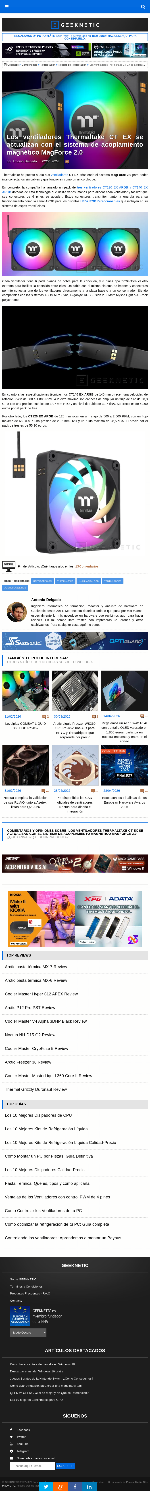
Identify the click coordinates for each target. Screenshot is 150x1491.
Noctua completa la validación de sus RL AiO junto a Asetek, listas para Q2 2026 (26, 802)
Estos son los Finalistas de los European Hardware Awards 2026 (124, 802)
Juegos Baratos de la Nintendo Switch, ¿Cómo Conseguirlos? (51, 1378)
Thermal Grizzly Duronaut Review (36, 1089)
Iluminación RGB (89, 581)
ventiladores (60, 175)
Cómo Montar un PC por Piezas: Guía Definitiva (49, 1156)
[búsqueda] (143, 6)
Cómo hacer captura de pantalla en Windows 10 (42, 1364)
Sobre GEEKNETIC (23, 1279)
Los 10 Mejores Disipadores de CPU (38, 1115)
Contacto (16, 1300)
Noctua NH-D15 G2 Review (30, 1035)
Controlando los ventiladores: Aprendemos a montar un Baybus (63, 1238)
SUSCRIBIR (65, 1466)
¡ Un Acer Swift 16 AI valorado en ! (75, 37)
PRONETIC (8, 1485)
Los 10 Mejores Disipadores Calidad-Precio (45, 1170)
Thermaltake (65, 581)
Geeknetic (13, 64)
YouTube (19, 1444)
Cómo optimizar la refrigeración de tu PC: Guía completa (57, 1224)
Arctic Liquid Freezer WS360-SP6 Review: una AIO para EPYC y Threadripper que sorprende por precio (75, 730)
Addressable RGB (15, 587)
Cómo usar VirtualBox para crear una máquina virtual (46, 1385)
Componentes (29, 64)
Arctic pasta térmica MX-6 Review (36, 980)
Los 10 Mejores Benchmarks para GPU (36, 1399)
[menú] (6, 6)
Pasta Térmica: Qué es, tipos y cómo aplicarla (47, 1183)
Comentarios (89, 566)
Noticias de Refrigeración (72, 64)
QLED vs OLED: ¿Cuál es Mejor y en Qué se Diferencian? (49, 1393)
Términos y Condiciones (26, 1286)
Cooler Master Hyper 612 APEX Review (41, 994)
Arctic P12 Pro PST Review (30, 1007)
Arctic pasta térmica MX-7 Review (36, 967)
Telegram (19, 1451)
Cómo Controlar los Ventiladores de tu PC (43, 1210)
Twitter (18, 1437)
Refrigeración (47, 64)
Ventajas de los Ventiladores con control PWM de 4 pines (57, 1197)
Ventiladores (112, 581)
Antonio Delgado (24, 161)
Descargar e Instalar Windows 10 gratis (36, 1371)
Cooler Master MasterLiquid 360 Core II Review (48, 1076)
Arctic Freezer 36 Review (28, 1062)
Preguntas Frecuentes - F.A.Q (30, 1293)
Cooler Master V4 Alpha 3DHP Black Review (46, 1021)
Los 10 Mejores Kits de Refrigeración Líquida (46, 1129)
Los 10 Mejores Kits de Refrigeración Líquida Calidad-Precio (60, 1142)
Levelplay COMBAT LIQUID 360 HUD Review (25, 726)
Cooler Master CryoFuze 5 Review (36, 1048)
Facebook (20, 1430)
